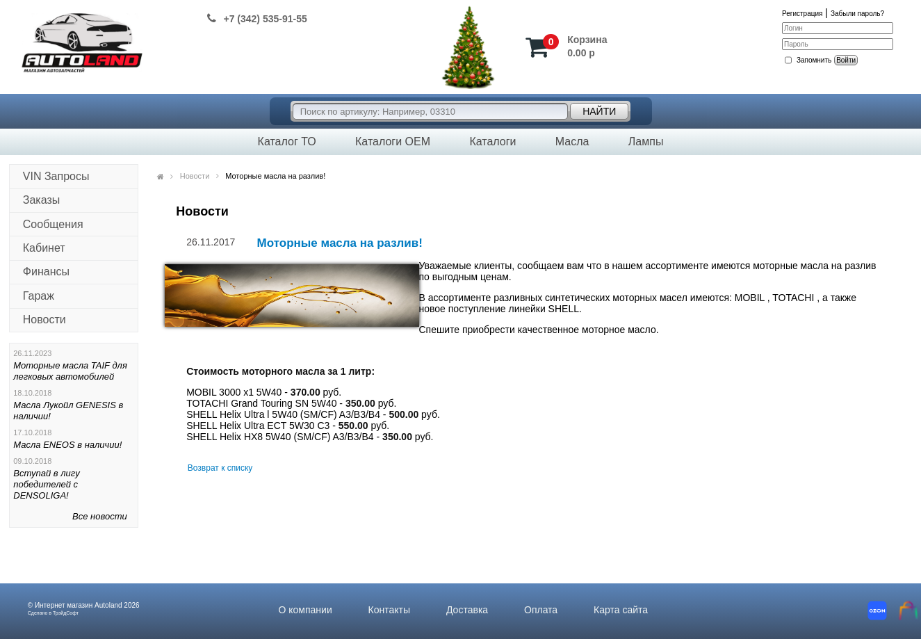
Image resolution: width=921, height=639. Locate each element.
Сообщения (53, 224)
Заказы (41, 200)
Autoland (108, 605)
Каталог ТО (287, 141)
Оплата (540, 609)
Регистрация (802, 13)
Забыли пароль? (857, 13)
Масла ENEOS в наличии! (67, 444)
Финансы (46, 271)
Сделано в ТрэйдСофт (53, 612)
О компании (305, 609)
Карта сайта (621, 609)
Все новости (99, 516)
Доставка (467, 609)
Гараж (38, 296)
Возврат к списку (220, 468)
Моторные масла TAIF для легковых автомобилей (70, 371)
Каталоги (492, 141)
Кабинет (44, 248)
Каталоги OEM (392, 141)
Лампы (646, 141)
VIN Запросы (56, 176)
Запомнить (814, 60)
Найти (599, 111)
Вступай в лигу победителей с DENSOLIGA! (46, 484)
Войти (846, 60)
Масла (572, 141)
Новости (44, 319)
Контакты (389, 609)
